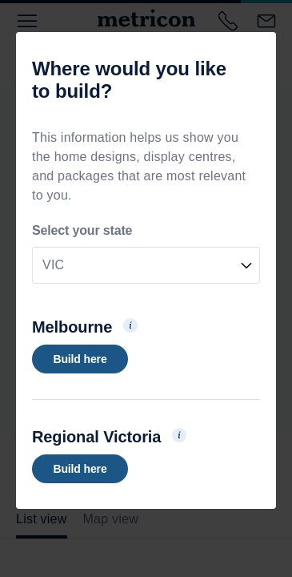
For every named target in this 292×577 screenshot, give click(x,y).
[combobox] (146, 265)
